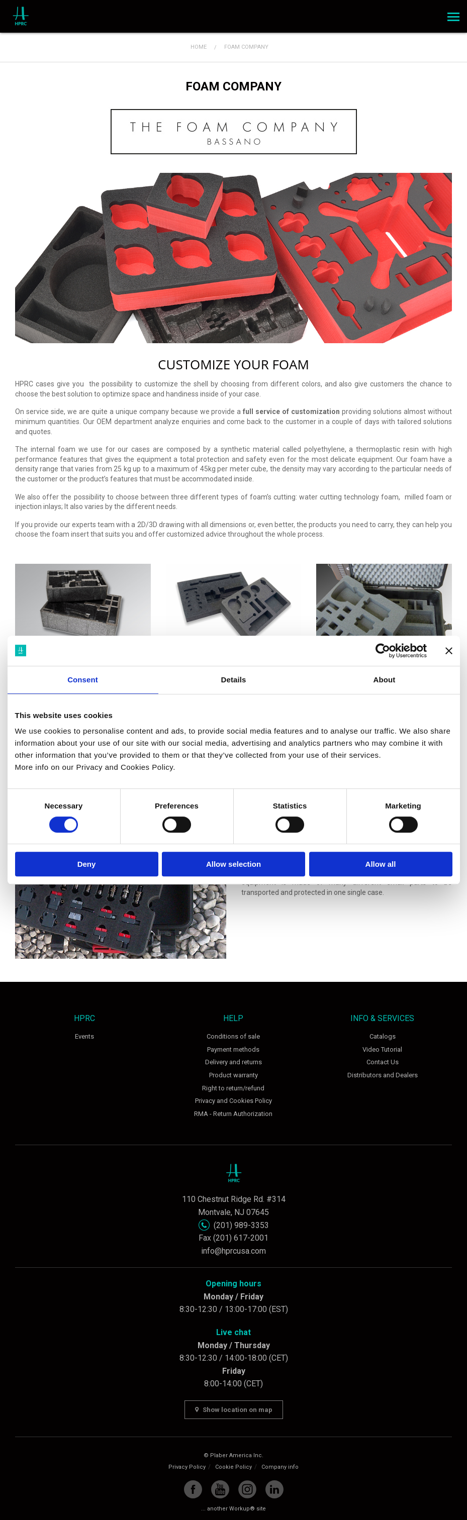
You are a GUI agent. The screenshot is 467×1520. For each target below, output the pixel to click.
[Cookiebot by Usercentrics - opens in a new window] (383, 650)
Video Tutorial (382, 1049)
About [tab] (384, 679)
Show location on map (233, 1409)
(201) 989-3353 (241, 1225)
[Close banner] (448, 650)
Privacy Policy (187, 1467)
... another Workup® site (233, 1508)
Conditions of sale (233, 1036)
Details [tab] (233, 679)
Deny (86, 864)
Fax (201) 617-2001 (233, 1238)
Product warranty (233, 1075)
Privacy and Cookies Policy (233, 1100)
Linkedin (274, 1489)
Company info (280, 1467)
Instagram (247, 1489)
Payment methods (233, 1049)
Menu (451, 14)
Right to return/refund (233, 1088)
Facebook (193, 1489)
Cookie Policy (233, 1467)
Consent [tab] (82, 679)
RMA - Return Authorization (233, 1114)
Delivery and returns (233, 1062)
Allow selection (233, 864)
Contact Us (382, 1062)
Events (84, 1036)
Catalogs (382, 1036)
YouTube (220, 1489)
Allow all (380, 864)
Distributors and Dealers (382, 1075)
